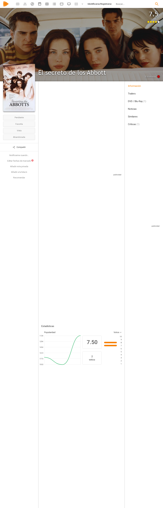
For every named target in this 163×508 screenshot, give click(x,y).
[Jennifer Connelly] (89, 410)
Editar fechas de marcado (20, 160)
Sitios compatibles (87, 173)
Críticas (133, 124)
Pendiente (19, 117)
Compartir (19, 147)
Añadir (65, 262)
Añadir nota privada (19, 166)
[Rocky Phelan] (106, 482)
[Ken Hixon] (106, 444)
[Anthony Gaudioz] (64, 500)
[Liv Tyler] (70, 410)
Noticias (132, 109)
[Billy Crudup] (108, 410)
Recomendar (19, 177)
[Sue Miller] (106, 453)
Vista (19, 130)
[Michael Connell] (106, 500)
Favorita (19, 124)
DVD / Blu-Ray (137, 101)
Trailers (132, 93)
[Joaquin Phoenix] (50, 410)
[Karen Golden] (64, 453)
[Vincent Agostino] (64, 471)
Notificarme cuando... (19, 155)
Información (134, 86)
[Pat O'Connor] (64, 444)
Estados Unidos (45, 108)
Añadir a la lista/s (19, 172)
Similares (133, 116)
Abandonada (19, 137)
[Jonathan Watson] (64, 462)
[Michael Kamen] (106, 473)
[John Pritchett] (106, 491)
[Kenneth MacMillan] (64, 491)
